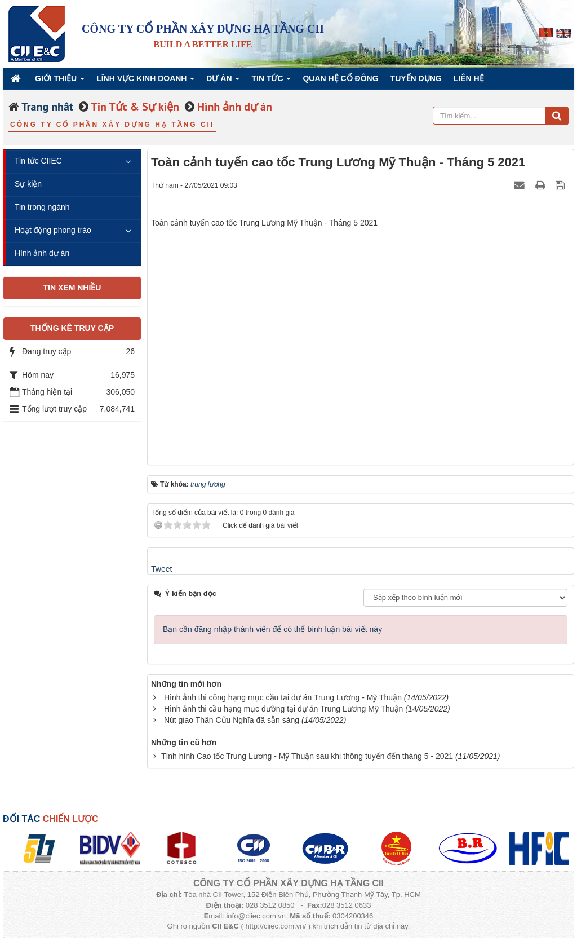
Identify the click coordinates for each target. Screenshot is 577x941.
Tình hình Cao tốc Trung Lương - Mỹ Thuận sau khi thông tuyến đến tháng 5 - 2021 (307, 756)
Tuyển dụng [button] (416, 78)
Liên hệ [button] (469, 78)
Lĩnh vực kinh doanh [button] (145, 81)
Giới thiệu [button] (60, 81)
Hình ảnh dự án (42, 253)
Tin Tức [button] (271, 81)
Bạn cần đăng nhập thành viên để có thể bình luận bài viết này (272, 629)
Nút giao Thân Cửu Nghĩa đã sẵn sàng (231, 719)
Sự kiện (28, 183)
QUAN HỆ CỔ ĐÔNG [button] (340, 78)
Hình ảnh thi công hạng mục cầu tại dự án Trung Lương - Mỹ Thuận (283, 697)
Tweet (161, 568)
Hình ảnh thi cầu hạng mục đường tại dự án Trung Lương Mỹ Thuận (283, 708)
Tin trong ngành (42, 206)
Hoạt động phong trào (53, 230)
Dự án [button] (222, 81)
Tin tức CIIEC (38, 160)
